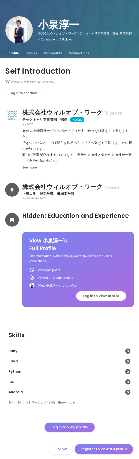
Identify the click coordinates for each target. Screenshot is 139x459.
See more (29, 167)
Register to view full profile (104, 449)
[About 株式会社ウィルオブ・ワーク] (12, 115)
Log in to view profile (101, 295)
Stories (31, 53)
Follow (61, 449)
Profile (14, 53)
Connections (79, 53)
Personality (53, 53)
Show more (66, 402)
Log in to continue (23, 93)
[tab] (13, 53)
